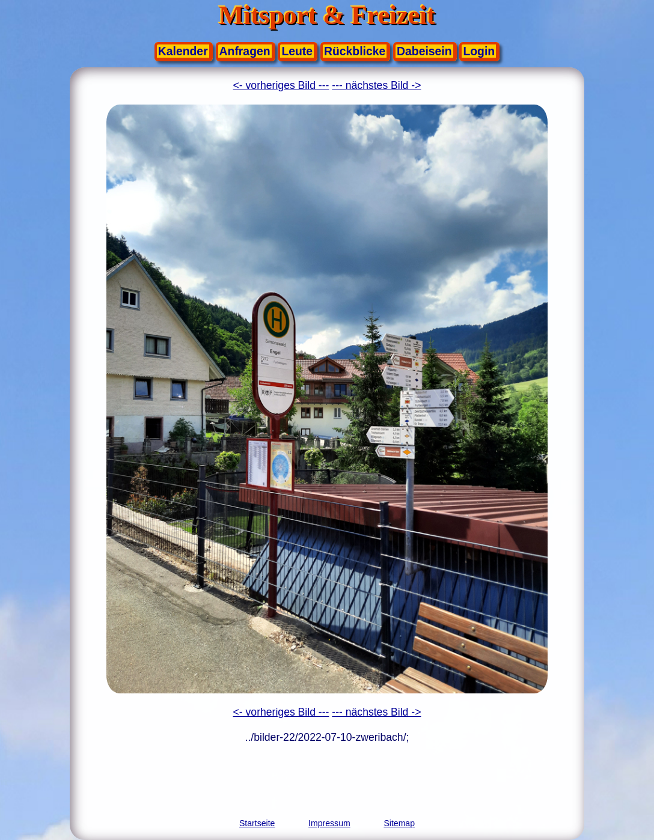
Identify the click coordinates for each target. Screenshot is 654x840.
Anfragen (244, 51)
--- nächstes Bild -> (376, 85)
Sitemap (399, 823)
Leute (297, 51)
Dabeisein (424, 51)
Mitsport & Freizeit (327, 15)
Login (479, 51)
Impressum (329, 823)
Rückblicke (354, 51)
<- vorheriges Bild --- (281, 85)
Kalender (183, 51)
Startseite (257, 823)
